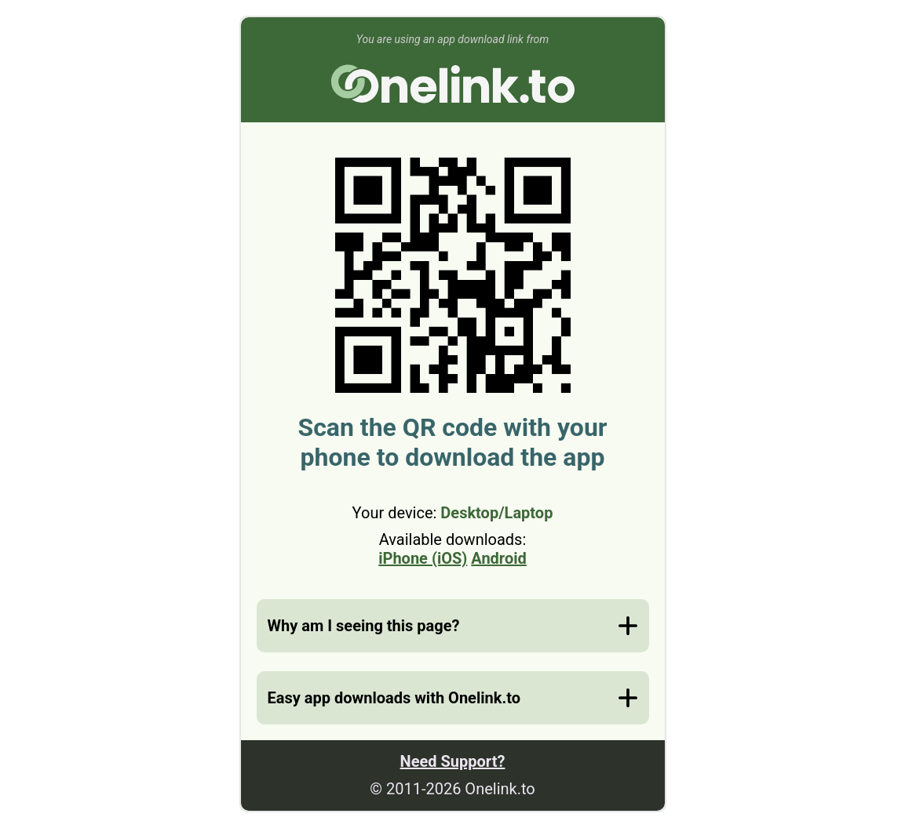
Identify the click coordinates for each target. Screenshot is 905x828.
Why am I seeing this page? (364, 625)
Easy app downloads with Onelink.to (394, 697)
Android (498, 558)
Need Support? (452, 761)
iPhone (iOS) (422, 558)
